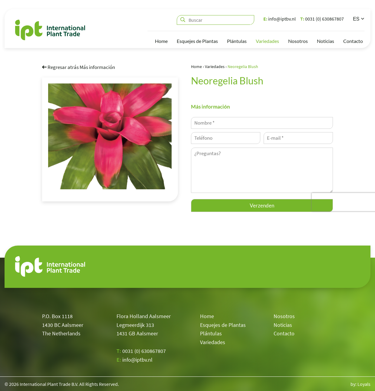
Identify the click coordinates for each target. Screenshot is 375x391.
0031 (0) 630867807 (322, 19)
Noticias (325, 41)
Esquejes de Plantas (197, 41)
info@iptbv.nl (279, 19)
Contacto (353, 41)
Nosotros (298, 41)
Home (161, 41)
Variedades (267, 41)
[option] (110, 136)
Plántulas (237, 41)
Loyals (363, 384)
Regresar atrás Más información (78, 67)
